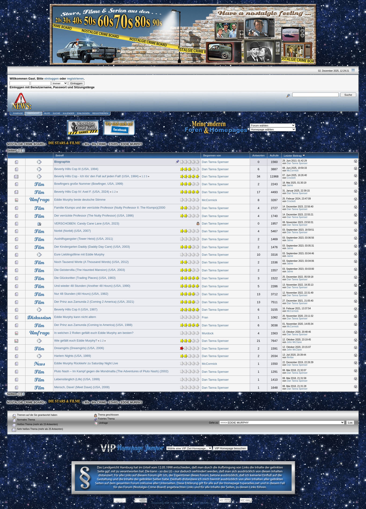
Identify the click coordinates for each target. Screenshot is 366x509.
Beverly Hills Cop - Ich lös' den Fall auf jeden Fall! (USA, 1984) (96, 176)
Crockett (291, 178)
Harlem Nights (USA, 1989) (72, 356)
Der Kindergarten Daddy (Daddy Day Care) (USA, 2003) (92, 246)
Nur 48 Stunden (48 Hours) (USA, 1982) (81, 293)
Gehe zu (213, 422)
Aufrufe (274, 155)
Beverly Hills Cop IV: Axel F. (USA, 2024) (81, 191)
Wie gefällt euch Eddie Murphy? (75, 340)
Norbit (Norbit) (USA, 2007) (72, 230)
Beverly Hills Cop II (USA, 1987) (76, 309)
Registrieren (100, 113)
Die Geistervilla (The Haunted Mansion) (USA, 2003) (89, 270)
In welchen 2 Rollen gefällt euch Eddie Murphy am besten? (94, 333)
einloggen (51, 78)
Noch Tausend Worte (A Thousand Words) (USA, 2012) (91, 262)
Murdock (208, 333)
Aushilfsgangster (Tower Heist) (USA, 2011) (83, 238)
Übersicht (33, 113)
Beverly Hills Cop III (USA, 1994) (76, 169)
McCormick (292, 170)
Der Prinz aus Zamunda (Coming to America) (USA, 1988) (93, 325)
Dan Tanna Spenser (215, 162)
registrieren (75, 78)
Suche (56, 113)
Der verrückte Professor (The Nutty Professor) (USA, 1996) (94, 215)
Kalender (68, 113)
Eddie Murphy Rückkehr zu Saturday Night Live (86, 363)
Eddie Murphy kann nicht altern (75, 317)
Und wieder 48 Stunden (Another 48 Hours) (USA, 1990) (92, 286)
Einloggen (83, 113)
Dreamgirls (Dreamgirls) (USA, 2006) (79, 348)
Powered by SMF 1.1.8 (163, 503)
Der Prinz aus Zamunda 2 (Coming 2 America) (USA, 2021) (94, 301)
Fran (205, 317)
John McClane (294, 342)
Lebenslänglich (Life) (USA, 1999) (77, 379)
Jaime (290, 185)
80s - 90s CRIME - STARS (101, 144)
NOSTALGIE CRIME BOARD (25, 144)
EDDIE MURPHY (131, 144)
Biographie (62, 161)
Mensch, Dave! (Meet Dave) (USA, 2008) (82, 387)
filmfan (290, 357)
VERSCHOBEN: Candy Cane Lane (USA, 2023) (86, 223)
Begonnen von (212, 155)
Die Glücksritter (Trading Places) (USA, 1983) (85, 278)
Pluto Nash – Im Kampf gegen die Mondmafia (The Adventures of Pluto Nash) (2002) (111, 371)
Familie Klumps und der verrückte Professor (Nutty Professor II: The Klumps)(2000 (109, 207)
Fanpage (18, 113)
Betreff (60, 155)
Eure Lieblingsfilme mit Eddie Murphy (79, 254)
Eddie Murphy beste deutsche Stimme (80, 199)
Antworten (258, 155)
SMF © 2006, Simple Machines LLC (195, 503)
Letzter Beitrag (294, 155)
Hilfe (47, 113)
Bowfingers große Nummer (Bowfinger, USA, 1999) (88, 183)
